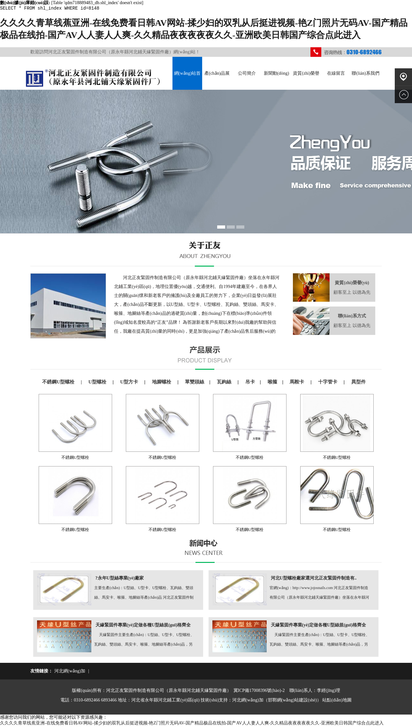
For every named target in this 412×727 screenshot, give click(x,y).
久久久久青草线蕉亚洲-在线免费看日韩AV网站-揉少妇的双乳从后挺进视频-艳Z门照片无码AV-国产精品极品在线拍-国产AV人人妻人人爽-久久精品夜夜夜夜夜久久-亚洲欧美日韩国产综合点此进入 (192, 724)
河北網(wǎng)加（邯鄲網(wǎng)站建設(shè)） (276, 701)
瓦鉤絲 (225, 382)
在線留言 (336, 74)
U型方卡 (129, 382)
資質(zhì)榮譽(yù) (306, 81)
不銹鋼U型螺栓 (59, 382)
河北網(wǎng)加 (69, 672)
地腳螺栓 (162, 382)
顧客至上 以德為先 (351, 293)
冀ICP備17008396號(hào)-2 (259, 691)
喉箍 (272, 382)
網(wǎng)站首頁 (187, 81)
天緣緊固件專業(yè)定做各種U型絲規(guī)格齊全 (143, 626)
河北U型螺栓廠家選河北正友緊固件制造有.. (314, 579)
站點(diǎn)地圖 (336, 701)
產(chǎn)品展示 (217, 81)
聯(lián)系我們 (365, 74)
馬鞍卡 (297, 382)
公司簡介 (247, 74)
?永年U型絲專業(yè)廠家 (119, 579)
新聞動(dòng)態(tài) (276, 81)
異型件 (358, 382)
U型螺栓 (98, 382)
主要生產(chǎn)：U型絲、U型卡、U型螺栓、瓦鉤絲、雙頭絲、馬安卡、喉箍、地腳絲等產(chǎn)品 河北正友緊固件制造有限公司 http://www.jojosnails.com (144, 595)
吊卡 (250, 382)
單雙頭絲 (194, 382)
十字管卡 (328, 382)
